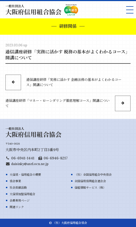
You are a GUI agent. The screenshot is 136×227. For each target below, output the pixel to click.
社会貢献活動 (18, 187)
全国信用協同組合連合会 (90, 181)
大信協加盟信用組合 (22, 194)
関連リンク (17, 207)
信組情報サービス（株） (90, 187)
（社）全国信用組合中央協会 (93, 174)
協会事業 (15, 181)
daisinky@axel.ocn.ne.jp (30, 164)
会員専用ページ (20, 200)
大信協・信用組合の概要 (25, 174)
